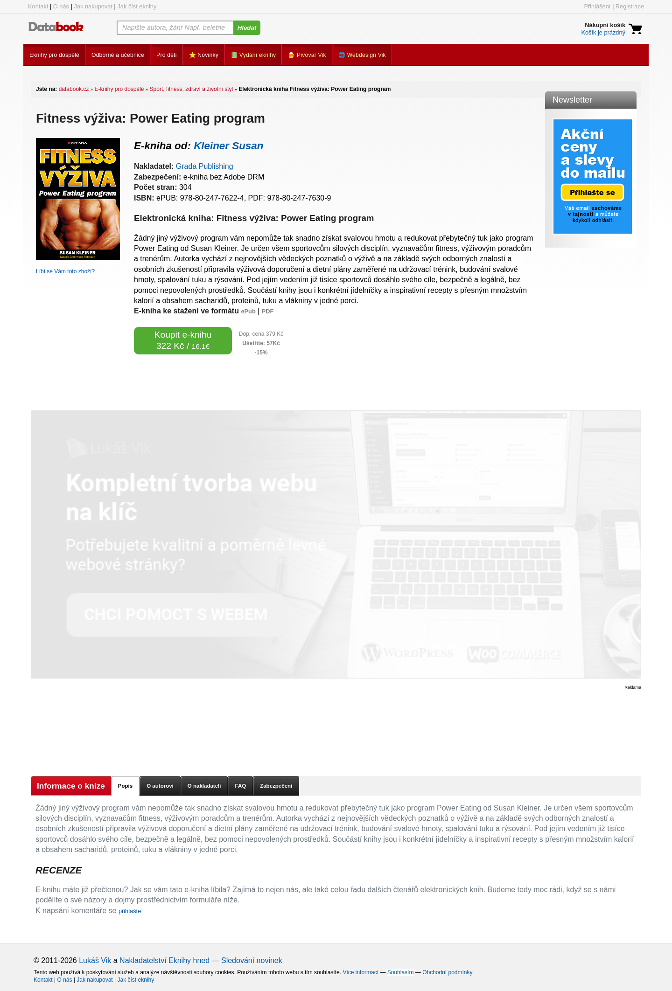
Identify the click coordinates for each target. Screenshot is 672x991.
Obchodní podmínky (447, 972)
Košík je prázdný (603, 32)
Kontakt (38, 6)
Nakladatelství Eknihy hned (164, 960)
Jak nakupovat (93, 6)
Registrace (630, 6)
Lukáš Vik (95, 960)
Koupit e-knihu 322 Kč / (183, 340)
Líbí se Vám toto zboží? (65, 271)
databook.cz (74, 89)
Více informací (360, 972)
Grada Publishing (204, 166)
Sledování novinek (251, 960)
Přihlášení (597, 6)
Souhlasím (400, 972)
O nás (61, 6)
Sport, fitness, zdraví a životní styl (191, 89)
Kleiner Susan (228, 146)
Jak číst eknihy (136, 6)
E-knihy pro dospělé (119, 89)
